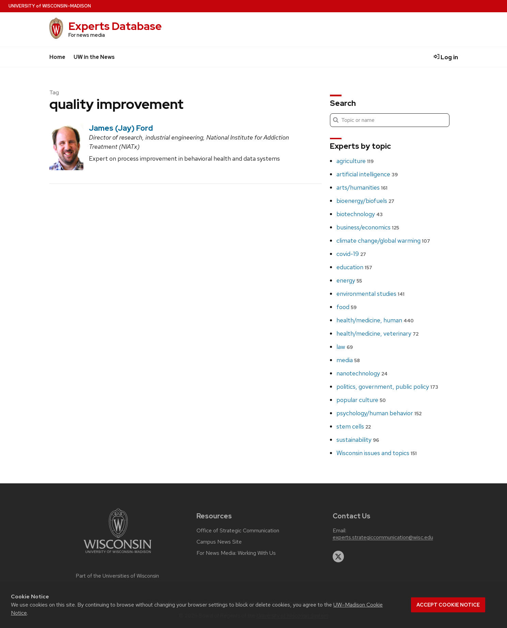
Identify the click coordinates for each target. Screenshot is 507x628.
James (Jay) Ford (121, 128)
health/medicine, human (375, 320)
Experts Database (115, 26)
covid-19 (351, 254)
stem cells (353, 426)
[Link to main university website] (117, 554)
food (346, 307)
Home (57, 57)
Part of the (117, 576)
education (354, 267)
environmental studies (370, 293)
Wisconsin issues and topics (376, 453)
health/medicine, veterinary (377, 333)
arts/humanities (361, 187)
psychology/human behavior (379, 413)
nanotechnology (361, 373)
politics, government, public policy (387, 386)
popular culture (361, 400)
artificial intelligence (367, 174)
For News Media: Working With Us (236, 553)
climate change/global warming (383, 240)
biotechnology (359, 214)
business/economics (367, 227)
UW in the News (94, 57)
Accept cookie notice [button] (448, 604)
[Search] (389, 120)
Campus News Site (219, 541)
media (348, 360)
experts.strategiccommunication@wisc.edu (383, 537)
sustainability (357, 440)
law (344, 347)
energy (349, 280)
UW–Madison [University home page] (50, 6)
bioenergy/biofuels (365, 201)
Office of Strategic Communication (237, 530)
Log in (446, 57)
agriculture (355, 161)
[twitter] (338, 556)
